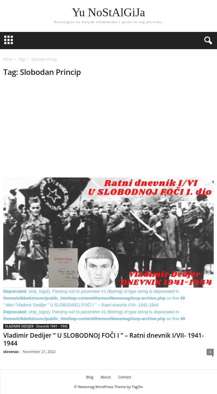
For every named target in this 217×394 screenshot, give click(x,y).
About (106, 376)
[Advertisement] (108, 129)
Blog (89, 376)
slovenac (11, 351)
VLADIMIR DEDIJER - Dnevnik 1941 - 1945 (36, 326)
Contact (124, 376)
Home (7, 59)
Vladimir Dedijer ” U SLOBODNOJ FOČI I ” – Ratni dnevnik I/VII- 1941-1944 (103, 339)
